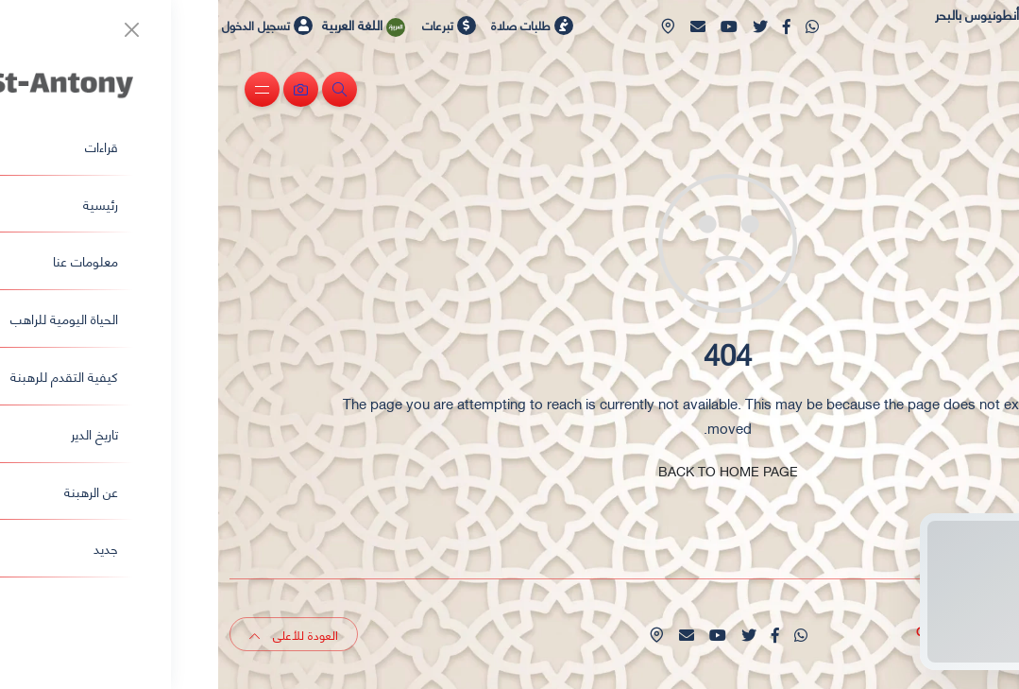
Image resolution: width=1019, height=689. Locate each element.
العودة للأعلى (75, 634)
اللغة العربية (154, 24)
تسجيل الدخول (49, 25)
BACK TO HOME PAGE (510, 470)
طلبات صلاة (314, 24)
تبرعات (231, 24)
